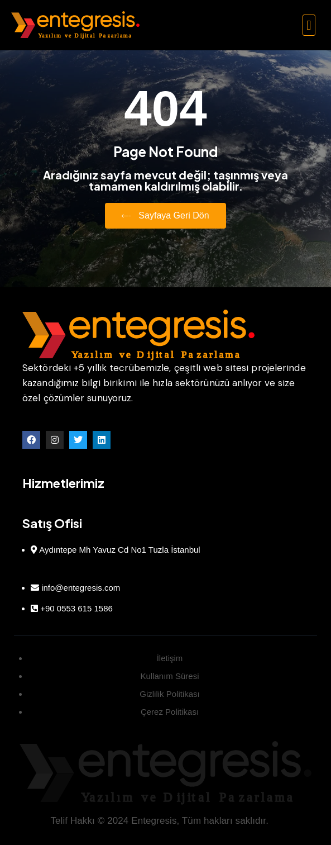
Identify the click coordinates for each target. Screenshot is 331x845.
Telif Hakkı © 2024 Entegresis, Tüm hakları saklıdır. (159, 820)
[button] (309, 25)
